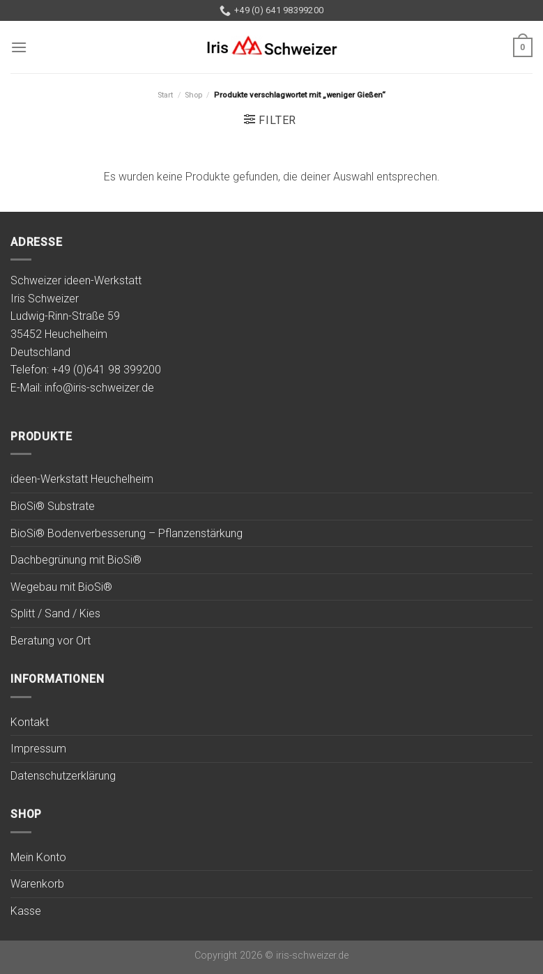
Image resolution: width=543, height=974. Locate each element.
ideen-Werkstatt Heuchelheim (81, 479)
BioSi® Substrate (52, 506)
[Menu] (18, 47)
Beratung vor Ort (50, 640)
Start (165, 95)
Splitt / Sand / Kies (55, 613)
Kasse (25, 911)
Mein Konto (38, 857)
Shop (193, 95)
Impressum (38, 748)
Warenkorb (37, 883)
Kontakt (29, 722)
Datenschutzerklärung (63, 775)
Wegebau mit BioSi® (61, 587)
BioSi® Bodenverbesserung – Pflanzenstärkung (126, 533)
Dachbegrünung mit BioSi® (76, 559)
